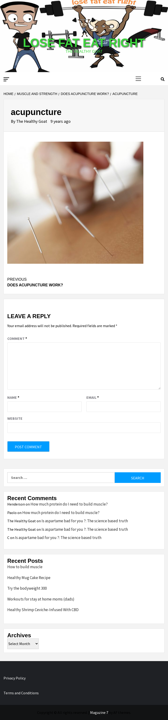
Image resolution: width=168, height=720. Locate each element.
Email (92, 397)
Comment (17, 338)
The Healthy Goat (32, 121)
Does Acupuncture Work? (84, 282)
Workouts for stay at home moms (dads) (40, 599)
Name (13, 397)
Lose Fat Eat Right (84, 42)
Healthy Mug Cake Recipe (28, 577)
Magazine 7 (99, 712)
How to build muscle (24, 566)
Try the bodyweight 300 (27, 588)
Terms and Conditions (21, 693)
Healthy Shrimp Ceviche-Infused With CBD (43, 609)
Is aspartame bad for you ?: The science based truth (85, 520)
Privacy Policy (15, 678)
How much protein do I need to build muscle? (69, 504)
